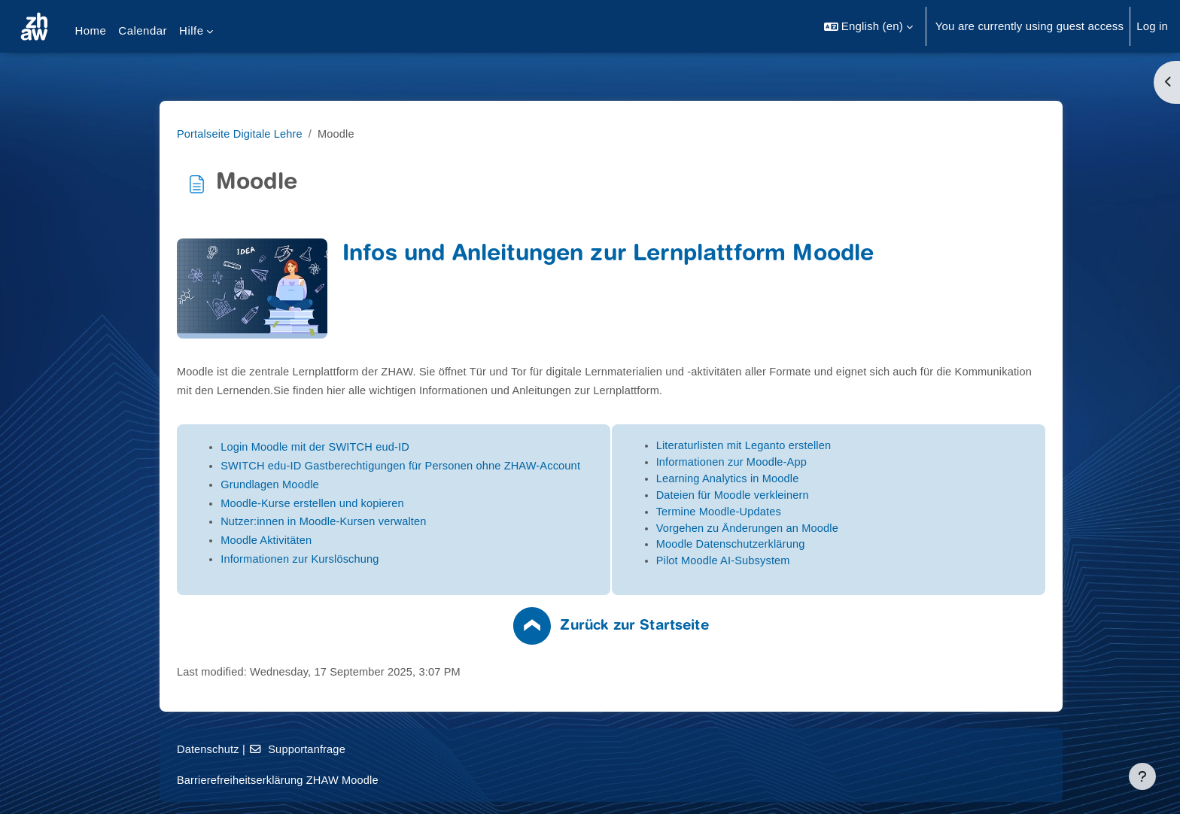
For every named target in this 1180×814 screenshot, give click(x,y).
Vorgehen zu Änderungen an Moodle (824, 530)
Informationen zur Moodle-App (808, 463)
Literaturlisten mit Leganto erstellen (821, 446)
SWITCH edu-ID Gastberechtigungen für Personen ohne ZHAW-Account (480, 466)
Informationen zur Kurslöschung (376, 559)
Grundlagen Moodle (345, 484)
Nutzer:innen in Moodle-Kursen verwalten (400, 521)
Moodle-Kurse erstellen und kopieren (389, 503)
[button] (868, 26)
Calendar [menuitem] (142, 30)
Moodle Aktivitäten (342, 540)
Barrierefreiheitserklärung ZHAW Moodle (355, 779)
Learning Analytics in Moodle (804, 480)
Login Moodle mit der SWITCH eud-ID (392, 447)
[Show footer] (1142, 776)
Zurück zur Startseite (708, 631)
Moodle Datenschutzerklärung (807, 548)
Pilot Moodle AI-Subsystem (799, 564)
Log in (1152, 26)
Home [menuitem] (90, 30)
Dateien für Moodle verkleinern (809, 497)
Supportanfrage (374, 749)
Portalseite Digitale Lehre (316, 133)
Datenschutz (283, 749)
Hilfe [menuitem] (191, 30)
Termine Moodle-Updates (795, 514)
